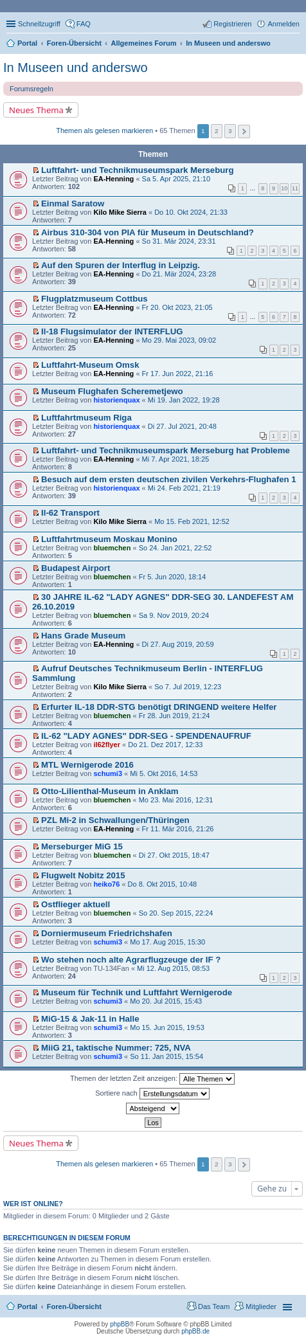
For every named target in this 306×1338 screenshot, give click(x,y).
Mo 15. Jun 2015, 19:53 (167, 1027)
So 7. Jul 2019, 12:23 (187, 687)
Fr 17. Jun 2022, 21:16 (177, 373)
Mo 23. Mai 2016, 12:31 (176, 800)
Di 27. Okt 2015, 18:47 (174, 855)
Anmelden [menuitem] (283, 24)
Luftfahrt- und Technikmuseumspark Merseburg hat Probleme (165, 450)
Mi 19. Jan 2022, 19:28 (184, 400)
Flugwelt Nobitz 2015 (83, 875)
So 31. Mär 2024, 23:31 (179, 241)
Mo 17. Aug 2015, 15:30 (167, 942)
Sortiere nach (152, 1093)
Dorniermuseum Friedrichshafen (106, 933)
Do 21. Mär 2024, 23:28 (179, 274)
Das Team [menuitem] (214, 1306)
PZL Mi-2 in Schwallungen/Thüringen (115, 820)
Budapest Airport (75, 568)
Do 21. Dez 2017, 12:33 (165, 744)
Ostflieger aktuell (75, 904)
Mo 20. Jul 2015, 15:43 (166, 1001)
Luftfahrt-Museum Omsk (90, 365)
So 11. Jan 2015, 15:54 (166, 1056)
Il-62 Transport (70, 513)
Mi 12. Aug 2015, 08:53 (173, 968)
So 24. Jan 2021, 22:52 (175, 548)
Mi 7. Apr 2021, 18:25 (176, 459)
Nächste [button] (244, 131)
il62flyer (106, 744)
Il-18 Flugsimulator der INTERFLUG (112, 331)
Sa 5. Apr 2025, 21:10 (176, 179)
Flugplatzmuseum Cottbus (94, 298)
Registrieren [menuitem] (232, 24)
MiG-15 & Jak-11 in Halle (90, 1019)
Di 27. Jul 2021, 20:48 (182, 426)
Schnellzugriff (39, 24)
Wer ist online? (33, 1203)
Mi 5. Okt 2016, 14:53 (163, 773)
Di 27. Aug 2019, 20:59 (178, 644)
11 (295, 188)
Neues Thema (36, 110)
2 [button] (217, 130)
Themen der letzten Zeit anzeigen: (152, 1079)
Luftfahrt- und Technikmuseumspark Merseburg (137, 170)
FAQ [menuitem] (83, 24)
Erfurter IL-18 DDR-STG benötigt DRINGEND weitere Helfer (158, 707)
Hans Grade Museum (83, 635)
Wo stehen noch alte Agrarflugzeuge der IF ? (131, 959)
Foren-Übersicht (74, 1306)
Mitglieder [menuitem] (261, 1306)
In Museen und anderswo (75, 67)
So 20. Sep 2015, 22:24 (176, 913)
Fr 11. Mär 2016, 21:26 (178, 829)
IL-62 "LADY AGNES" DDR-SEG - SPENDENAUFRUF (146, 736)
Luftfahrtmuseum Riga (86, 417)
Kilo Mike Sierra (120, 212)
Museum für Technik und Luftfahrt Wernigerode (136, 992)
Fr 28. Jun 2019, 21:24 (174, 715)
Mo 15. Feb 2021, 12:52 (192, 521)
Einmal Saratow (72, 203)
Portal (27, 43)
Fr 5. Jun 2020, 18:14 (172, 577)
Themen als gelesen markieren (104, 130)
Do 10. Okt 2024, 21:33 (191, 212)
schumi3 (107, 773)
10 (284, 188)
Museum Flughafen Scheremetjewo (112, 391)
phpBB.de (195, 1331)
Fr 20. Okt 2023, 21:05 (177, 307)
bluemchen (111, 548)
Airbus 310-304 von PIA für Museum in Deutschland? (147, 232)
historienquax (116, 400)
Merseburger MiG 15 (82, 846)
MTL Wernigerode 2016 (87, 765)
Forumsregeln (31, 89)
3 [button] (230, 130)
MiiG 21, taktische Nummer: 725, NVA (116, 1048)
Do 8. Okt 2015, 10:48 (162, 884)
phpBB (119, 1324)
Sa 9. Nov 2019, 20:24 (174, 615)
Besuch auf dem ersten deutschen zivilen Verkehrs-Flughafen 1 (168, 479)
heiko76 (106, 884)
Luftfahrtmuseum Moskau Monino (109, 539)
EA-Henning (113, 179)
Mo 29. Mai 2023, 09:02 (179, 340)
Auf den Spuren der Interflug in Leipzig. (120, 265)
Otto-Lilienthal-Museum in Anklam (109, 791)
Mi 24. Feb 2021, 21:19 (184, 488)
